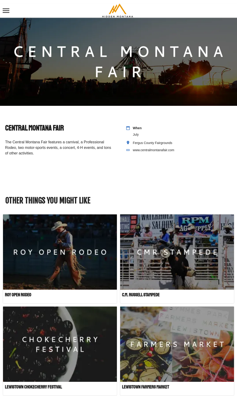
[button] (6, 10)
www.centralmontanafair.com (153, 150)
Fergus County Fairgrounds (152, 143)
